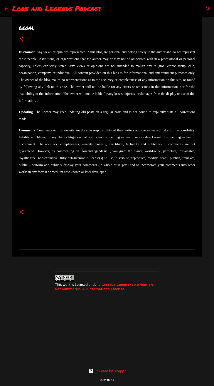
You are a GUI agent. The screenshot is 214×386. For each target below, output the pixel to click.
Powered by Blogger (107, 371)
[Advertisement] (107, 328)
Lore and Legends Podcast (56, 8)
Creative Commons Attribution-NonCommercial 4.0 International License (104, 287)
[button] (21, 39)
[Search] (208, 8)
